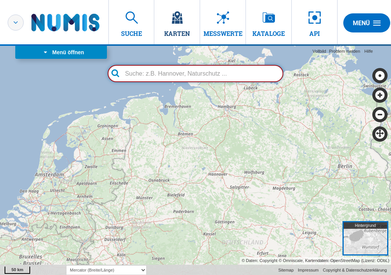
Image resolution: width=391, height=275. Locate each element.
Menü (367, 23)
